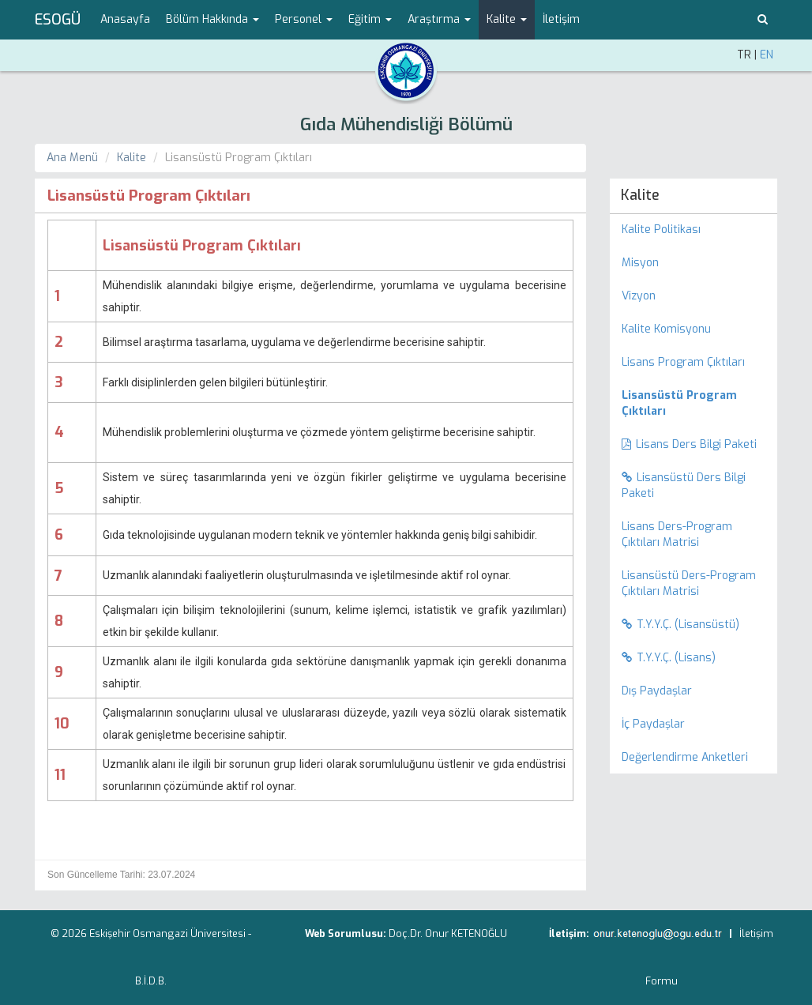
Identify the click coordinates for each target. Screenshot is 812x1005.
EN (766, 54)
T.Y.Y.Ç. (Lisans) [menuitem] (669, 657)
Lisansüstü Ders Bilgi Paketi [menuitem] (684, 485)
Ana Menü (72, 157)
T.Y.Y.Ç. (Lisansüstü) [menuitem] (680, 624)
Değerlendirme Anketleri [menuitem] (685, 757)
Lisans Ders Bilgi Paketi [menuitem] (689, 444)
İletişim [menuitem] (561, 19)
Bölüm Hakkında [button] (212, 19)
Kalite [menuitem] (640, 195)
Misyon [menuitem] (640, 262)
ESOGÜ (58, 19)
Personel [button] (304, 19)
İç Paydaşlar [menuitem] (653, 724)
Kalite (131, 157)
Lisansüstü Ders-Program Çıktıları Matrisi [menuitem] (689, 583)
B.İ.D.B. (151, 981)
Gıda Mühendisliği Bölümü (406, 124)
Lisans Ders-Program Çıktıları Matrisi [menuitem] (677, 534)
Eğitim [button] (370, 19)
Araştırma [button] (439, 19)
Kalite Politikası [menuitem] (661, 229)
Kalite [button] (507, 19)
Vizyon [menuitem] (639, 295)
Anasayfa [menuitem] (125, 19)
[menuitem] (694, 403)
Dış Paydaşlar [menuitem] (657, 690)
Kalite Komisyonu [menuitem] (666, 329)
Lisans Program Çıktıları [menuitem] (683, 362)
